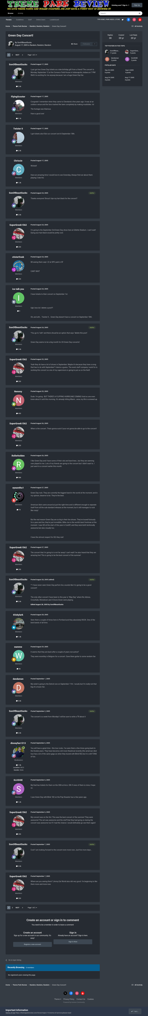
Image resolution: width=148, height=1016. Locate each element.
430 (18, 413)
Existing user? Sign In (120, 5)
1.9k (18, 765)
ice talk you (18, 289)
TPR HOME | (101, 19)
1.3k (18, 183)
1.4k (18, 637)
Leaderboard (54, 20)
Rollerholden (18, 455)
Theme (57, 999)
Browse (10, 14)
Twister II (18, 128)
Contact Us (81, 999)
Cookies (90, 999)
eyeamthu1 (18, 487)
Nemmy (18, 391)
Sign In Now (73, 942)
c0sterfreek (18, 257)
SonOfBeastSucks (24, 42)
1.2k (18, 802)
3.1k (18, 118)
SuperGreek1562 (18, 225)
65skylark (18, 614)
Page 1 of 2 (32, 55)
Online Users (40, 20)
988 (18, 477)
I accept (135, 1011)
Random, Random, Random (40, 45)
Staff (30, 20)
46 (19, 669)
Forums (9, 20)
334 (18, 279)
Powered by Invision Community (74, 1002)
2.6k (18, 86)
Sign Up (137, 5)
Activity (20, 13)
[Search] (111, 13)
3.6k (18, 701)
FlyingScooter (18, 96)
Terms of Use (10, 1013)
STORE (117, 19)
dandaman (18, 679)
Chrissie (18, 160)
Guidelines (20, 20)
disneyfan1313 (18, 743)
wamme (18, 646)
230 (18, 247)
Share (74, 44)
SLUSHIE (18, 780)
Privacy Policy (68, 999)
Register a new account (32, 944)
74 (19, 510)
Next (17, 55)
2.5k (18, 151)
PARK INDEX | (110, 19)
